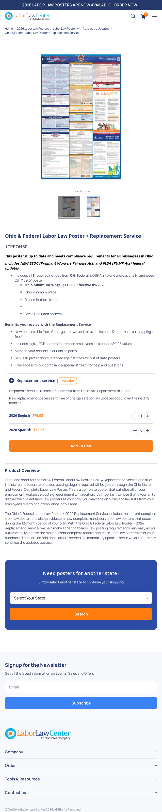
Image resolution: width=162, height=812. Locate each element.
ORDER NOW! (126, 5)
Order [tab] (10, 765)
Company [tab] (14, 752)
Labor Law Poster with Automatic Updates (81, 28)
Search (81, 614)
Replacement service (46, 381)
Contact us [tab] (15, 792)
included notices (49, 313)
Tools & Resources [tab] (22, 779)
